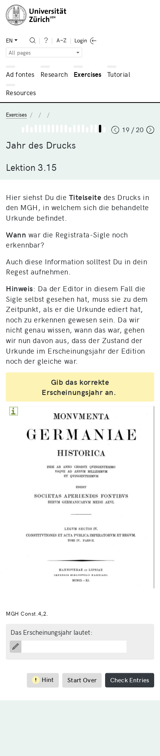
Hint (43, 679)
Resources (21, 92)
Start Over (82, 679)
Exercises (88, 74)
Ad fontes (20, 74)
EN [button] (9, 40)
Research (54, 74)
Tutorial (118, 74)
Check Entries (129, 679)
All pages (20, 52)
